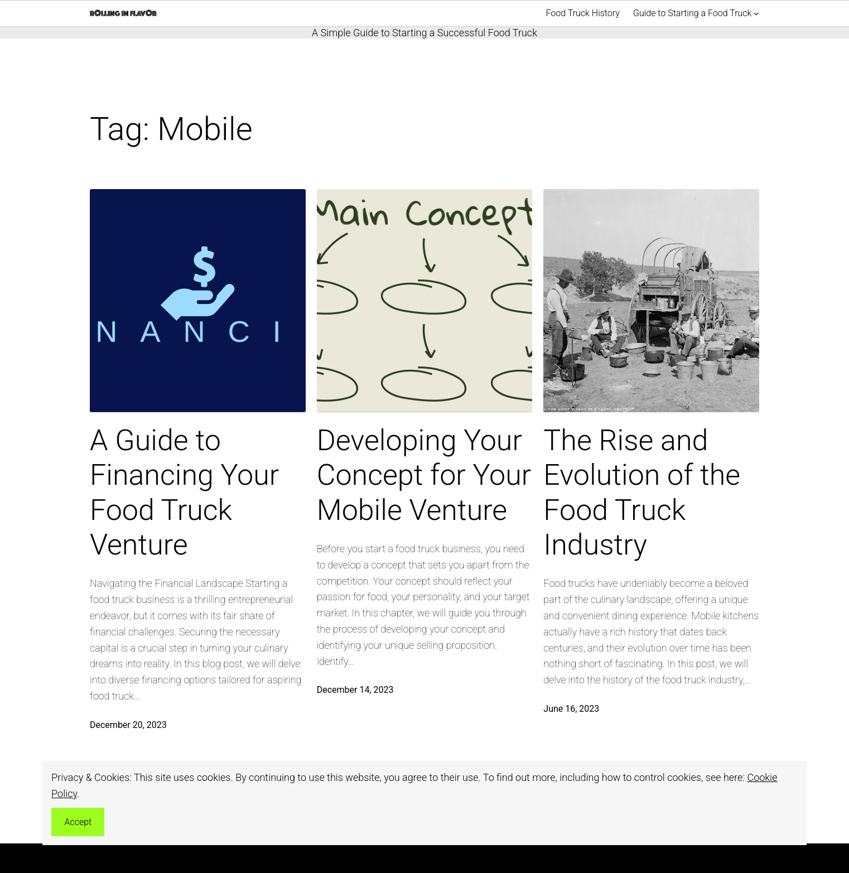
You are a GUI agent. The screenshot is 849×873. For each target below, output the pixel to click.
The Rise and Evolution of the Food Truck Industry (641, 492)
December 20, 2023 (128, 725)
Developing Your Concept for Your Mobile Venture (424, 475)
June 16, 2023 (571, 708)
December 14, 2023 (355, 689)
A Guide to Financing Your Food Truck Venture (184, 492)
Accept (77, 822)
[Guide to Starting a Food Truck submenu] (756, 13)
